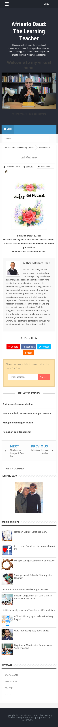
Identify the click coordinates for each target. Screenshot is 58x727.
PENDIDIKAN (11, 681)
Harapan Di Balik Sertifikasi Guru (30, 531)
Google (13, 346)
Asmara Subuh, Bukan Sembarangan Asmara (27, 413)
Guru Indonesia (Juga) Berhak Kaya (31, 630)
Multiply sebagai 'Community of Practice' (34, 560)
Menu (8, 129)
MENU (46, 4)
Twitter (44, 346)
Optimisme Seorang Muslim (18, 404)
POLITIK (9, 688)
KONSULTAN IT (29, 719)
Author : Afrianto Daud (36, 263)
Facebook (29, 346)
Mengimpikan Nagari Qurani (18, 422)
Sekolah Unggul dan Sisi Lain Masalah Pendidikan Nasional (33, 597)
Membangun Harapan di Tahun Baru (17, 453)
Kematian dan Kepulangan (17, 431)
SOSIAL (8, 694)
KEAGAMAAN (45, 166)
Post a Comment (15, 468)
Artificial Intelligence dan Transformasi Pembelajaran (29, 610)
